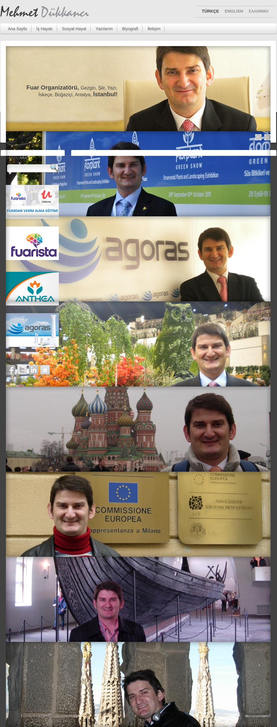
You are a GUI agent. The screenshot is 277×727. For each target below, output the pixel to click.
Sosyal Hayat (74, 28)
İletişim (154, 28)
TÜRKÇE (210, 11)
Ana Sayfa (17, 28)
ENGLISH (234, 11)
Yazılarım (104, 28)
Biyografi (130, 28)
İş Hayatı (44, 28)
